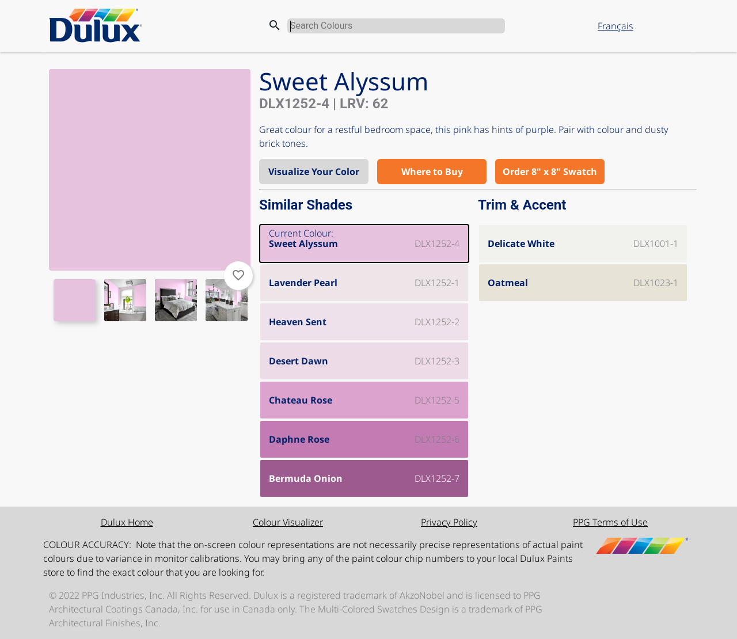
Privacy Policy (449, 522)
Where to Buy (432, 171)
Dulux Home (127, 522)
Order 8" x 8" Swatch (550, 171)
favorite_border (238, 275)
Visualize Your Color (313, 171)
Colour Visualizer (288, 522)
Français (615, 26)
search (275, 25)
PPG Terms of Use (610, 522)
